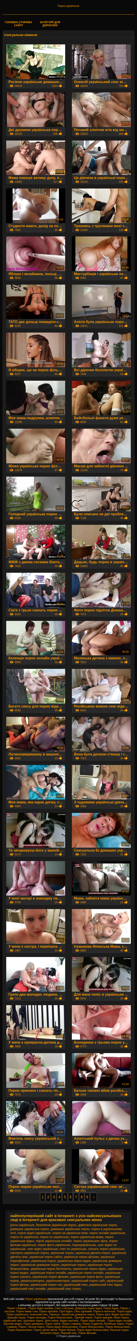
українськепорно (58, 1280)
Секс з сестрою (64, 1308)
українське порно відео (89, 1269)
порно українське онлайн (54, 1241)
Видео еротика (121, 1314)
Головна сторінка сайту (18, 24)
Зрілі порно (52, 1320)
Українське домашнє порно (78, 1314)
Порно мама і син (27, 1311)
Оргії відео (65, 1311)
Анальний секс (38, 1314)
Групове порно (83, 1317)
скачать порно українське (106, 1249)
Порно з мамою (17, 1308)
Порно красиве (103, 1317)
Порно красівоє (48, 1311)
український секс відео (105, 1284)
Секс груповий (83, 1311)
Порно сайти (52, 1323)
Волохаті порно (49, 1333)
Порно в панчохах (104, 1311)
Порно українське (68, 6)
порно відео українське (34, 1233)
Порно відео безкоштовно (62, 1326)
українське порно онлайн (48, 1272)
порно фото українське (53, 1245)
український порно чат (46, 1284)
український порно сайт (88, 1280)
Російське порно (114, 1323)
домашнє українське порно (29, 1229)
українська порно (43, 1261)
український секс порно (64, 1288)
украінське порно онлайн (86, 1272)
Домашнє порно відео (88, 1308)
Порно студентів (92, 1323)
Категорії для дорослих (50, 24)
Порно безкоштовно (60, 1317)
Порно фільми (87, 1333)
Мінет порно (121, 1317)
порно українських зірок (90, 1241)
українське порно (73, 1265)
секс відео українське (42, 1249)
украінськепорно (32, 1280)
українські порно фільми (81, 1257)
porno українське (22, 1225)
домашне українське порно (70, 1229)
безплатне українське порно (56, 1225)
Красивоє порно (33, 1320)
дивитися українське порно (97, 1225)
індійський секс (12, 1320)
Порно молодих (37, 1317)
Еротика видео (13, 1323)
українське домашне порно (40, 1265)
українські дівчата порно (92, 1253)
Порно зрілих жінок (45, 1329)
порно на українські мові (70, 1233)
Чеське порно (36, 1326)
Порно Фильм (67, 1329)
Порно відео (111, 1308)
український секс (76, 1284)
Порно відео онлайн (40, 1308)
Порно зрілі (103, 1314)
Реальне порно (119, 1329)
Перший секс (69, 1333)
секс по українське (73, 1249)
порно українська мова (86, 1237)
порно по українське (54, 1237)
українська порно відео (74, 1261)
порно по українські (24, 1237)
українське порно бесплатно (51, 1269)
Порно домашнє (33, 1323)
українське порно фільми (50, 1276)
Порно (22, 1326)
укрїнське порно (62, 1253)
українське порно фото (86, 1276)
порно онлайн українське (107, 1233)
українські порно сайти (45, 1257)
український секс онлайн (27, 1288)
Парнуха (54, 1314)
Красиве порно (17, 1317)
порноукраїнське (84, 1245)
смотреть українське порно (29, 1253)
